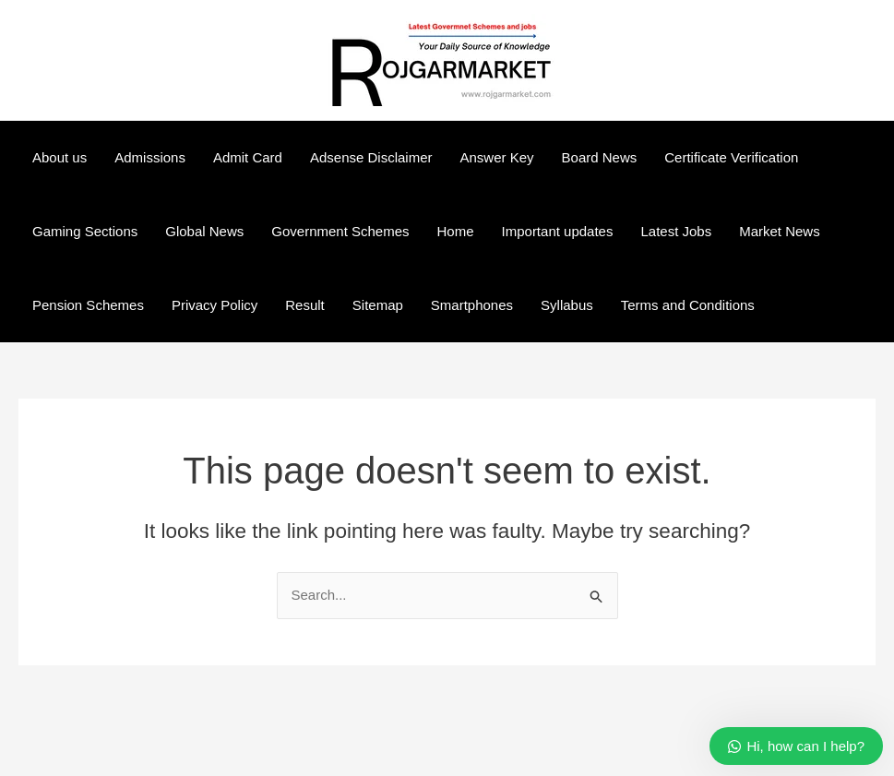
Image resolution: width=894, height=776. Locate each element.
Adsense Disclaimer (371, 157)
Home (455, 231)
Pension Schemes (88, 305)
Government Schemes (340, 231)
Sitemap (377, 305)
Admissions (149, 157)
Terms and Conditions (688, 305)
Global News (204, 231)
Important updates (558, 231)
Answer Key (497, 157)
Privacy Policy (214, 305)
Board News (600, 157)
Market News (779, 231)
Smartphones (472, 305)
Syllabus (567, 305)
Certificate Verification (731, 157)
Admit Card (247, 157)
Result (305, 305)
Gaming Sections (84, 231)
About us (59, 157)
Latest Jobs (675, 231)
